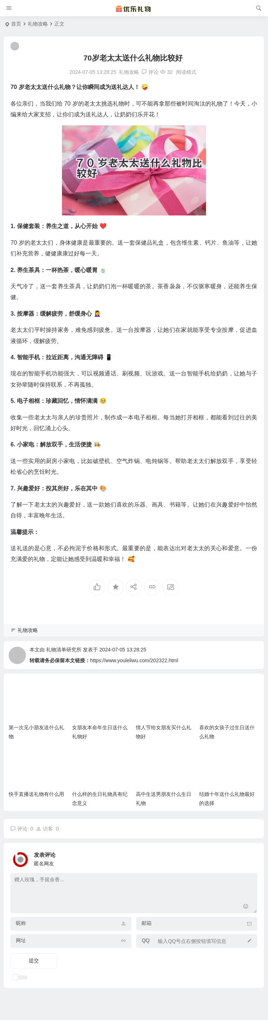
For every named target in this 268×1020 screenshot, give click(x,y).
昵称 (21, 923)
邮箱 (147, 923)
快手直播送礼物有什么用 (36, 794)
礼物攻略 (38, 24)
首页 (16, 24)
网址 (21, 940)
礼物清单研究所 (63, 649)
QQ (145, 940)
